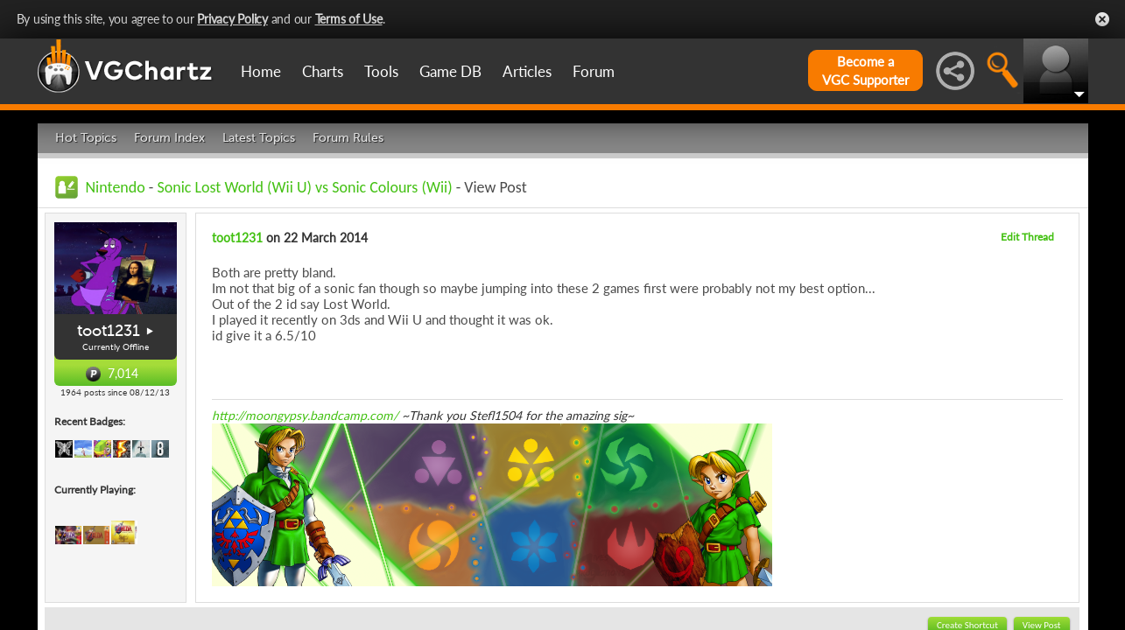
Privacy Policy (232, 18)
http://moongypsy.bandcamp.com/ (305, 415)
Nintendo (115, 187)
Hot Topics (85, 137)
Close (1102, 19)
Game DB (450, 71)
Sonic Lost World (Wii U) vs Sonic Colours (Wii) (304, 187)
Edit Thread (1027, 236)
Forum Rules (348, 137)
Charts (322, 71)
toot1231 (108, 331)
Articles (527, 71)
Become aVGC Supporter (865, 70)
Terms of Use (349, 18)
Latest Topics (258, 137)
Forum (594, 71)
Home (261, 71)
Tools (381, 71)
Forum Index (169, 137)
